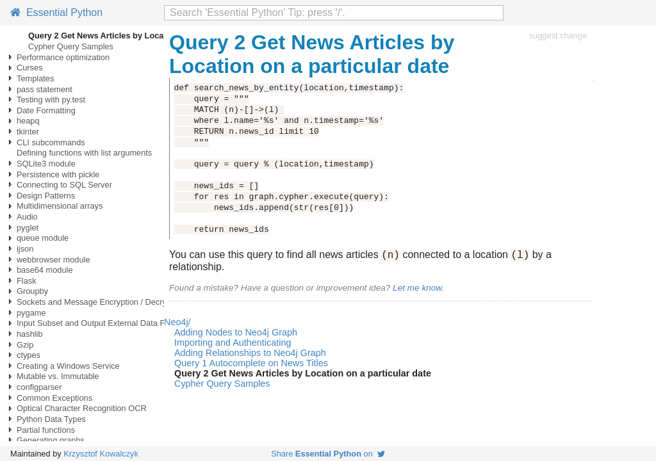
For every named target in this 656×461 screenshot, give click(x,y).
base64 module (45, 270)
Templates (35, 78)
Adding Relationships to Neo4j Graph (250, 355)
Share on (328, 453)
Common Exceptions (54, 398)
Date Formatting (46, 110)
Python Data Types (51, 419)
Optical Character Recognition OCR (82, 408)
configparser (39, 387)
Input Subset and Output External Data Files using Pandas (123, 323)
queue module (43, 238)
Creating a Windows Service (68, 366)
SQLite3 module (46, 163)
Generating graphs (51, 440)
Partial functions (46, 430)
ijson (25, 249)
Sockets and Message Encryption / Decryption (100, 302)
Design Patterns (46, 195)
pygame (31, 313)
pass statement (44, 89)
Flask (27, 281)
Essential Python (56, 12)
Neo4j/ (177, 324)
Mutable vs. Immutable (58, 376)
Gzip (25, 345)
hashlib (30, 334)
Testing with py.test (51, 99)
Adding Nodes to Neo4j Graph (235, 334)
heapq (28, 120)
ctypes (28, 355)
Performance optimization (63, 57)
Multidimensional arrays (59, 206)
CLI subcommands (51, 142)
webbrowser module (53, 259)
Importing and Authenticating (232, 344)
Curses (30, 67)
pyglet (27, 227)
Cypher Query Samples (70, 46)
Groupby (32, 291)
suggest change (558, 35)
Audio (27, 217)
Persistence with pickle (58, 174)
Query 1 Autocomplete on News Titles (251, 365)
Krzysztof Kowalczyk (100, 453)
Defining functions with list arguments (84, 153)
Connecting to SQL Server (64, 185)
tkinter (28, 131)
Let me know (417, 290)
